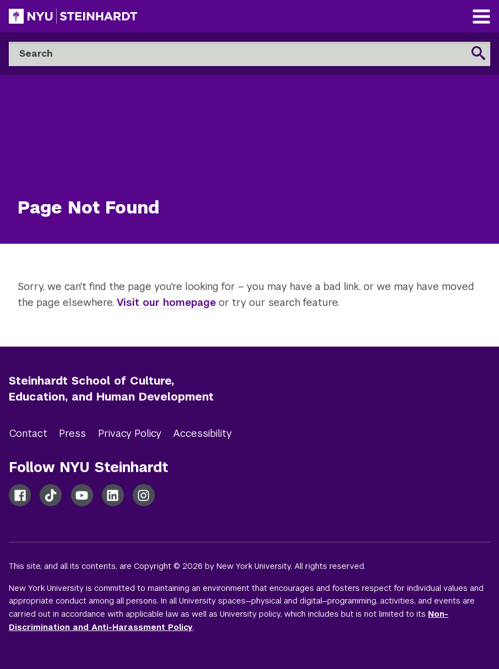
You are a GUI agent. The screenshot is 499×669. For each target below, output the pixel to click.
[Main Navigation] (481, 18)
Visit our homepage (166, 302)
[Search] (249, 54)
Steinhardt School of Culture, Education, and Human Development (111, 389)
